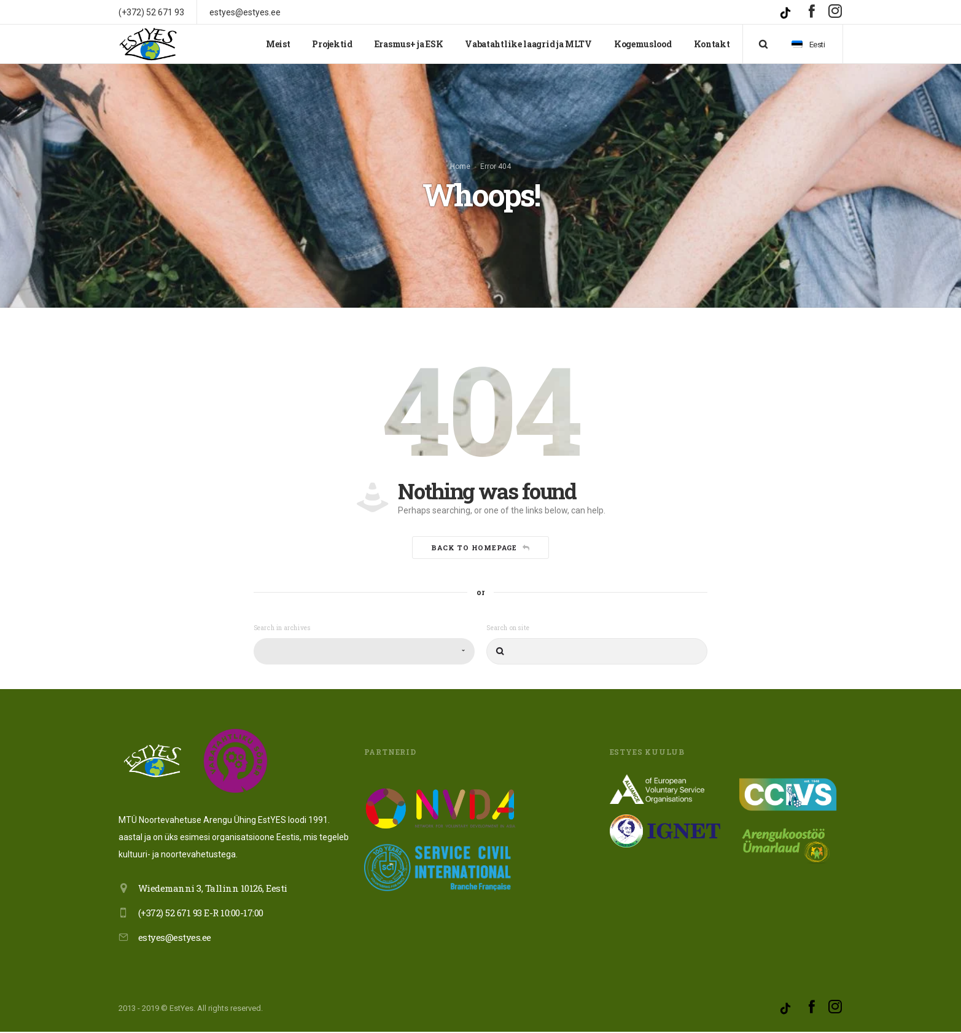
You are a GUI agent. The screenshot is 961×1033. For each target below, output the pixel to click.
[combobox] (364, 653)
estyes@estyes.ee (174, 938)
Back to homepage (480, 549)
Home (460, 167)
